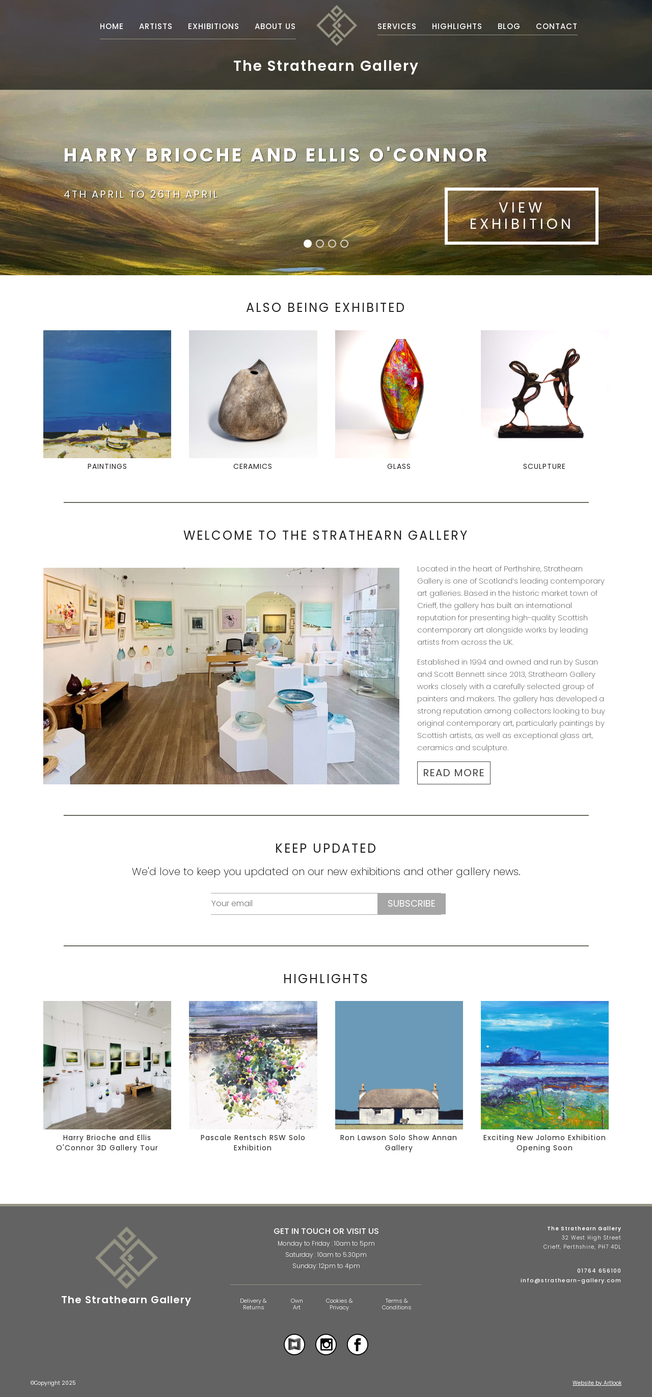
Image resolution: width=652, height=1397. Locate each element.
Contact (557, 26)
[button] (308, 244)
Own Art (297, 1304)
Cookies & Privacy (339, 1304)
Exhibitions (213, 26)
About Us (275, 26)
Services (397, 26)
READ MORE (454, 773)
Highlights (457, 26)
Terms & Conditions (397, 1304)
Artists (156, 26)
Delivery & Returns (253, 1304)
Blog (509, 26)
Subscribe (412, 903)
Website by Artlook (597, 1383)
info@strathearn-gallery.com (571, 1280)
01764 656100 (599, 1271)
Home (112, 26)
